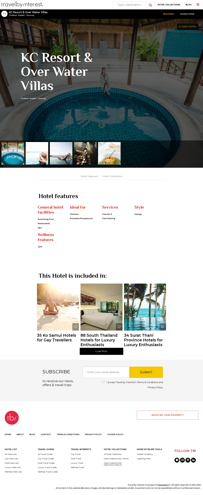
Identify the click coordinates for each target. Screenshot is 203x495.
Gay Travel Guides (46, 459)
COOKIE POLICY (115, 434)
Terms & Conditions (147, 382)
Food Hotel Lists (12, 463)
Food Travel (76, 459)
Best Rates (168, 14)
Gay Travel (76, 454)
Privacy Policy (155, 387)
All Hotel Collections (113, 454)
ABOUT (20, 434)
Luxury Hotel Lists (13, 467)
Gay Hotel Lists (11, 459)
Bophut (21, 15)
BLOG (189, 4)
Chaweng (30, 15)
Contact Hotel (187, 14)
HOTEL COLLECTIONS (169, 4)
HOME (8, 434)
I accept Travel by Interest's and (132, 385)
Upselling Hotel (143, 459)
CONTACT (46, 434)
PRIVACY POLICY (93, 434)
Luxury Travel (77, 463)
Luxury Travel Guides (47, 467)
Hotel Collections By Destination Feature (113, 464)
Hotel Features (89, 176)
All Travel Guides (45, 454)
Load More (101, 351)
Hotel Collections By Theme (116, 459)
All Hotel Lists (11, 454)
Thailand (13, 15)
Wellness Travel (77, 467)
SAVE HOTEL (188, 26)
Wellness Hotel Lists (13, 472)
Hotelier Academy (145, 454)
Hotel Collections (112, 176)
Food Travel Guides (46, 463)
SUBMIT (146, 372)
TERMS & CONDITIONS (68, 434)
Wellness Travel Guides (48, 472)
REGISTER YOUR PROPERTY (167, 415)
